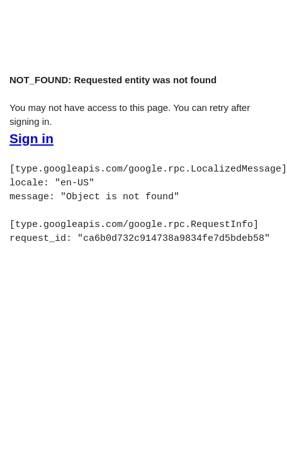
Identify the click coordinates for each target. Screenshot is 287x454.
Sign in (31, 139)
